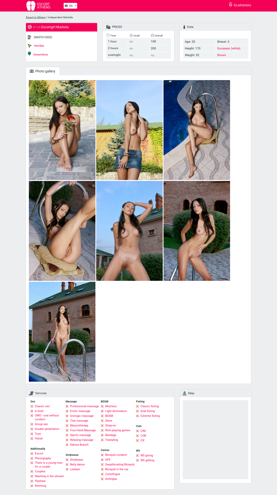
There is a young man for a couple (48, 464)
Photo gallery (42, 71)
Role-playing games (117, 430)
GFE (107, 459)
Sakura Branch (79, 444)
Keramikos (38, 53)
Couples (40, 471)
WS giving (146, 455)
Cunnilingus (112, 474)
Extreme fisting (150, 416)
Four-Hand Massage (83, 430)
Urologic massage (81, 416)
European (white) (228, 48)
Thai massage (79, 420)
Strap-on (110, 425)
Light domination (116, 411)
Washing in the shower (49, 476)
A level (39, 411)
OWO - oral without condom (47, 417)
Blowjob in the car (116, 469)
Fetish (39, 438)
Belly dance (77, 464)
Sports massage (80, 435)
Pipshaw (40, 481)
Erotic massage (80, 411)
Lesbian (75, 469)
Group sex (41, 424)
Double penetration (47, 429)
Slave (108, 420)
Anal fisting (147, 411)
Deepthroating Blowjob (119, 464)
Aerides (36, 46)
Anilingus (111, 479)
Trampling (111, 440)
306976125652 (43, 37)
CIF (142, 440)
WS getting (147, 460)
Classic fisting (149, 406)
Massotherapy (79, 425)
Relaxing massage (81, 440)
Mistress (111, 406)
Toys (38, 433)
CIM (143, 431)
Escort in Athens (35, 17)
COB (143, 435)
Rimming (40, 486)
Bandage (110, 435)
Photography (43, 458)
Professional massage (84, 406)
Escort (39, 453)
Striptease (76, 459)
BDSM (109, 416)
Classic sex (42, 406)
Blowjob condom (116, 455)
